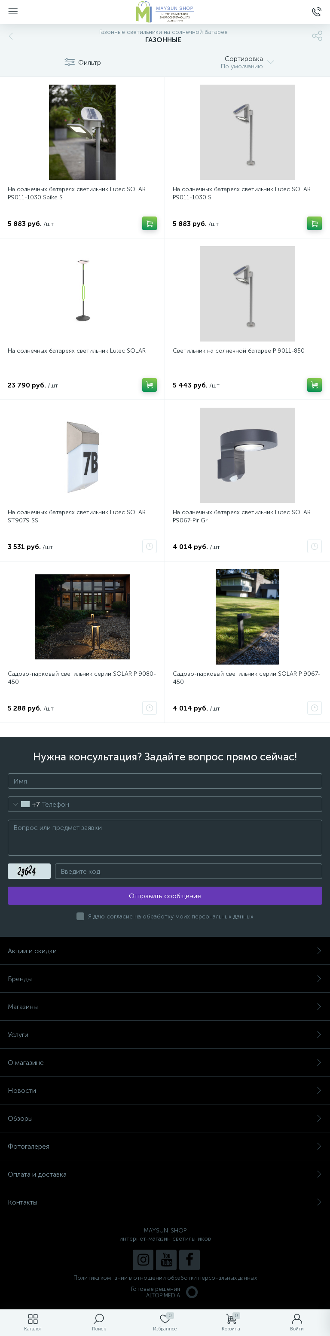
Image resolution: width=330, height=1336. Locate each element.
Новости (165, 1090)
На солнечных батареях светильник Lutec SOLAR (77, 350)
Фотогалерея (165, 1146)
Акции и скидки (165, 951)
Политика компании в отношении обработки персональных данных (165, 1278)
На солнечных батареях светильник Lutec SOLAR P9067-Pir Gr (242, 516)
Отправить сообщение (165, 896)
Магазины (165, 1007)
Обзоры (165, 1118)
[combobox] (24, 804)
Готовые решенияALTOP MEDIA (165, 1292)
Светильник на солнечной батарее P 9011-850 (239, 350)
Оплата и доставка (165, 1174)
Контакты (165, 1202)
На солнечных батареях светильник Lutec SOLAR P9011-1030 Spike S (77, 193)
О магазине (165, 1062)
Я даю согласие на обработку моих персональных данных (171, 916)
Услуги (165, 1035)
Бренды (165, 979)
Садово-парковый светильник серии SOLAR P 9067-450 (246, 678)
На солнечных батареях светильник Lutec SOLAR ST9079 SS (77, 516)
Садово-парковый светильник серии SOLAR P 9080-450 (82, 678)
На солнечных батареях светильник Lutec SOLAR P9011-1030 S (242, 193)
